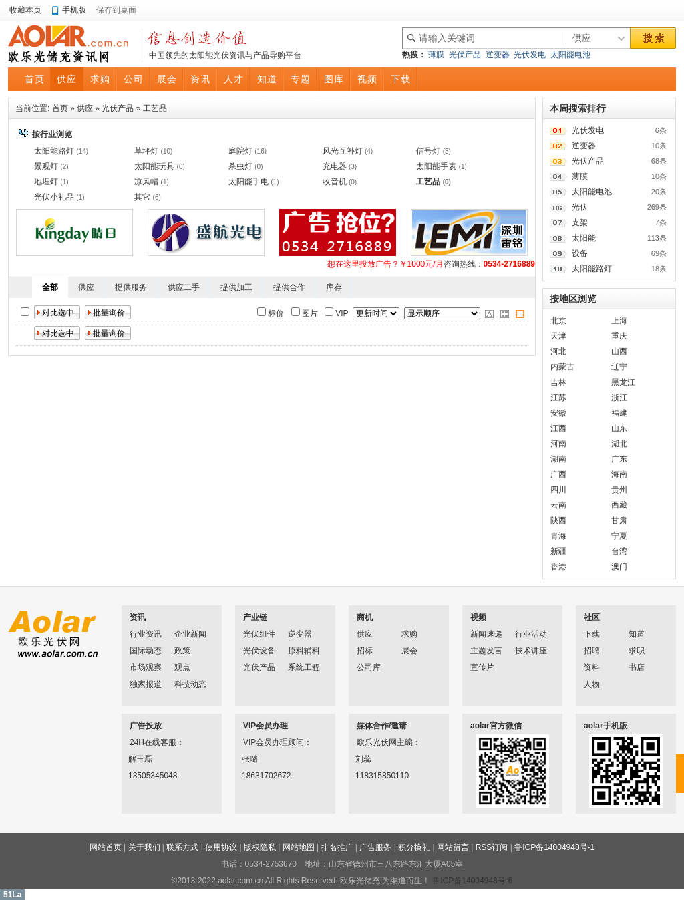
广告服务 (375, 847)
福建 (619, 413)
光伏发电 (530, 54)
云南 (558, 505)
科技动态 (190, 684)
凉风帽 (146, 181)
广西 (558, 474)
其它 (142, 197)
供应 (85, 108)
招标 (365, 650)
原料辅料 (304, 650)
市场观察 (146, 667)
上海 (619, 320)
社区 (592, 617)
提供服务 (131, 287)
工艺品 (155, 108)
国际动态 (146, 650)
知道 (637, 634)
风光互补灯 (343, 151)
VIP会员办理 (265, 725)
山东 (619, 428)
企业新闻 (190, 634)
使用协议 (221, 847)
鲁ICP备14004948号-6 (472, 880)
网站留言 (453, 847)
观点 (182, 667)
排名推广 (337, 847)
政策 (182, 650)
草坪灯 (146, 151)
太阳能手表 (436, 166)
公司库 (369, 667)
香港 (558, 566)
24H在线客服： (147, 742)
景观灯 (46, 166)
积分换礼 (414, 847)
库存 (334, 287)
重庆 (619, 336)
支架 (580, 222)
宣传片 (482, 667)
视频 (478, 617)
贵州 (619, 489)
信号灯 (428, 151)
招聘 (592, 650)
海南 (619, 474)
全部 (50, 287)
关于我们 (144, 847)
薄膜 (436, 54)
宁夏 (619, 536)
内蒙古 (562, 366)
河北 (558, 351)
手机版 (74, 10)
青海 (558, 536)
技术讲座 (531, 650)
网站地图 (299, 847)
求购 (409, 634)
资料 (592, 667)
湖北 (619, 443)
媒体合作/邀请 (382, 725)
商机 (365, 617)
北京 (558, 320)
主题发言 (486, 650)
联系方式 (182, 847)
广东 (619, 459)
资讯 (138, 617)
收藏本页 (25, 10)
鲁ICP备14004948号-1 (554, 847)
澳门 (619, 566)
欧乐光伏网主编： (374, 742)
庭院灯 (240, 151)
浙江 (619, 397)
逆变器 (498, 54)
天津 (558, 336)
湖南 (558, 459)
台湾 (619, 551)
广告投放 (146, 725)
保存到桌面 (116, 10)
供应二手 (184, 287)
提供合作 (289, 287)
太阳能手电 (248, 181)
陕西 (558, 520)
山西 (619, 351)
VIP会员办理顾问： (260, 742)
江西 (558, 428)
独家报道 (146, 684)
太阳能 (584, 238)
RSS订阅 (492, 847)
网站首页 (106, 847)
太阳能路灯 (54, 151)
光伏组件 (259, 634)
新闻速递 (486, 634)
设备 (580, 253)
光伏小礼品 (54, 197)
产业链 (255, 617)
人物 (592, 684)
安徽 (558, 413)
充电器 (335, 166)
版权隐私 (260, 847)
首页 (60, 108)
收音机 (335, 181)
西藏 (619, 505)
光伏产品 (465, 54)
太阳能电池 (570, 54)
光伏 (580, 207)
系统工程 (304, 667)
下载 (592, 634)
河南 (558, 443)
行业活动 (531, 634)
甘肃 (619, 520)
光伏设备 (259, 650)
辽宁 (619, 366)
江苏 (558, 397)
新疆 (558, 551)
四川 (558, 489)
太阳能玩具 (154, 166)
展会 (409, 650)
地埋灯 (46, 181)
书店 (637, 667)
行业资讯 (146, 634)
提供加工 (236, 287)
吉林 (558, 382)
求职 (637, 650)
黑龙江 (623, 382)
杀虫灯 (240, 166)
